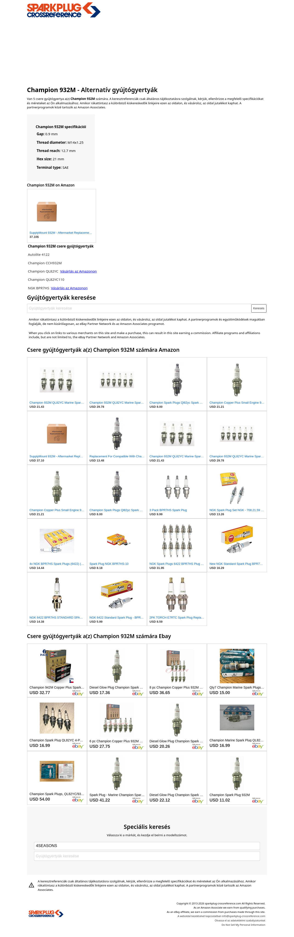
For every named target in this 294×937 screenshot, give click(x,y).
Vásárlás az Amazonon (78, 271)
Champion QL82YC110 (46, 279)
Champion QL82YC (43, 271)
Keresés (258, 308)
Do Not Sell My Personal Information (243, 924)
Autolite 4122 (38, 254)
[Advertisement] (147, 51)
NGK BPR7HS (38, 288)
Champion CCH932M (45, 263)
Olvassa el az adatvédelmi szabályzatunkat (240, 920)
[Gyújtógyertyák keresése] (139, 308)
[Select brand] (147, 846)
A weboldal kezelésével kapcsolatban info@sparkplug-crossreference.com (221, 916)
